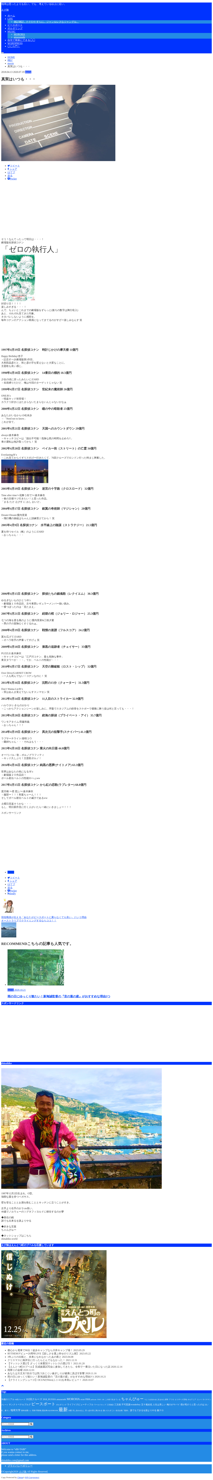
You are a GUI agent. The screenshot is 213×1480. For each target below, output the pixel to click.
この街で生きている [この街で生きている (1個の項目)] (113, 1399)
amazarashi (19, 37)
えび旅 (5, 9)
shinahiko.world (9, 1238)
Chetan (20, 1477)
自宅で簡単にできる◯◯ (21, 40)
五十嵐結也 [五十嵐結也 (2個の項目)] (146, 1404)
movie (11, 872)
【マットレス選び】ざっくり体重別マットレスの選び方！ (46, 1363)
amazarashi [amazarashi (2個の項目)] (61, 1399)
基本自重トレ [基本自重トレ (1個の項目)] (26, 1410)
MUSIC (12, 31)
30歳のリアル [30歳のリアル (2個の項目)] (7, 1399)
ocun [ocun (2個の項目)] (82, 1399)
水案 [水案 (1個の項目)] (70, 1410)
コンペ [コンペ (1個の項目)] (199, 1399)
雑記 (46, 21)
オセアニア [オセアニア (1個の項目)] (191, 1399)
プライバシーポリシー (20, 1465)
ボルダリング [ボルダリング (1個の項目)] (61, 1405)
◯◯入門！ (14, 46)
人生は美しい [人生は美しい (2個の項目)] (159, 1404)
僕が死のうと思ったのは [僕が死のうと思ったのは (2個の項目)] (192, 1404)
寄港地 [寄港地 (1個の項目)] (38, 1410)
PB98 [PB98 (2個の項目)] (87, 1399)
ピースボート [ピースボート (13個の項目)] (43, 1404)
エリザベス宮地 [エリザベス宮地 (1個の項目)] (181, 1399)
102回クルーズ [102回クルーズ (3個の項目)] (34, 1399)
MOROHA (19, 34)
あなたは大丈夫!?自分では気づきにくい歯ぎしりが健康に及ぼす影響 (52, 1373)
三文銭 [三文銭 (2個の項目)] (117, 1404)
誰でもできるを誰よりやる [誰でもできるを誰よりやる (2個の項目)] (143, 1410)
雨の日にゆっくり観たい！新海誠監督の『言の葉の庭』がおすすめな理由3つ (57, 1376)
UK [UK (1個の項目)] (103, 1399)
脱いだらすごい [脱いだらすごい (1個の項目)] (109, 1410)
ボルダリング (15, 28)
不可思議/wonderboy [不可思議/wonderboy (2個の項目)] (131, 1404)
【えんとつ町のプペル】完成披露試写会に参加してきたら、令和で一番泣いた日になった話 (65, 1366)
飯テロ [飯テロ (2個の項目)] (160, 1410)
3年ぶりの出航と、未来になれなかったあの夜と (40, 1357)
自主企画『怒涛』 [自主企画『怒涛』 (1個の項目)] (122, 1410)
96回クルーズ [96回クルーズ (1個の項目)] (20, 1399)
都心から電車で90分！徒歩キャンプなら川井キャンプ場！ (46, 1350)
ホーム (11, 15)
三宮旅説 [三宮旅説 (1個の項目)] (110, 1405)
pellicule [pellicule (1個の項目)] (94, 1399)
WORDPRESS (15, 43)
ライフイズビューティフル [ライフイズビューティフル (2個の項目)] (80, 1404)
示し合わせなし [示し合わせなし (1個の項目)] (78, 1410)
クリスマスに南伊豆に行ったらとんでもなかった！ (42, 1360)
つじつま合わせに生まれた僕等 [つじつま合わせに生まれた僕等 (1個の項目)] (156, 1399)
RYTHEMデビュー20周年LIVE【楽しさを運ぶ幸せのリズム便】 (49, 1353)
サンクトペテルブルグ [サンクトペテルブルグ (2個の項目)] (20, 1404)
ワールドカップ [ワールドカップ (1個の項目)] (100, 1405)
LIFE (10, 18)
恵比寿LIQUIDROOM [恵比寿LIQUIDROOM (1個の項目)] (50, 1410)
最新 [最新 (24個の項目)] (63, 1409)
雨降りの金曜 (21, 1370)
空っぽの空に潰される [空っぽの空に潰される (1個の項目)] (93, 1410)
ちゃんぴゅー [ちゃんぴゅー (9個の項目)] (132, 1399)
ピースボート (15, 25)
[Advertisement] (95, 210)
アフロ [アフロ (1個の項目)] (171, 1399)
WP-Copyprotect (32, 1477)
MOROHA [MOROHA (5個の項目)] (73, 1399)
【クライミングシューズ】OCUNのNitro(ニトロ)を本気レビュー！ (51, 1380)
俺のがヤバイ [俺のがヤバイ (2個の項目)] (173, 1404)
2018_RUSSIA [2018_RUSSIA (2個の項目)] (49, 1399)
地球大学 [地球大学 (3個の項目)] (16, 1410)
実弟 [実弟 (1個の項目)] (34, 1410)
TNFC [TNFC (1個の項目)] (99, 1399)
